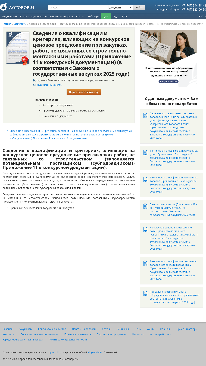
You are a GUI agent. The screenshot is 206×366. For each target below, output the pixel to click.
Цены (138, 329)
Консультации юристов (52, 329)
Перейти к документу (83, 92)
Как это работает (160, 334)
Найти (139, 7)
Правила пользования (77, 334)
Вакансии (137, 334)
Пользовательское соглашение (39, 334)
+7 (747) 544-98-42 (194, 5)
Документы (9, 16)
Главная (7, 23)
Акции (150, 329)
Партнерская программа (111, 334)
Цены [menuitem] (106, 16)
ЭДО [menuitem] (124, 16)
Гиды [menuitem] (115, 16)
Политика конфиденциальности (68, 339)
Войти (202, 16)
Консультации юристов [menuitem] (33, 16)
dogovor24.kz (54, 352)
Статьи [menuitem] (80, 16)
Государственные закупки (48, 84)
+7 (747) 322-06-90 (194, 9)
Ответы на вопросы (84, 329)
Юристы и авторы (186, 329)
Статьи (106, 329)
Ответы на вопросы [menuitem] (61, 16)
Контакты (8, 334)
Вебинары (123, 329)
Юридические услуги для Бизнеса (23, 339)
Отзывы (165, 329)
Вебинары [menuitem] (93, 16)
